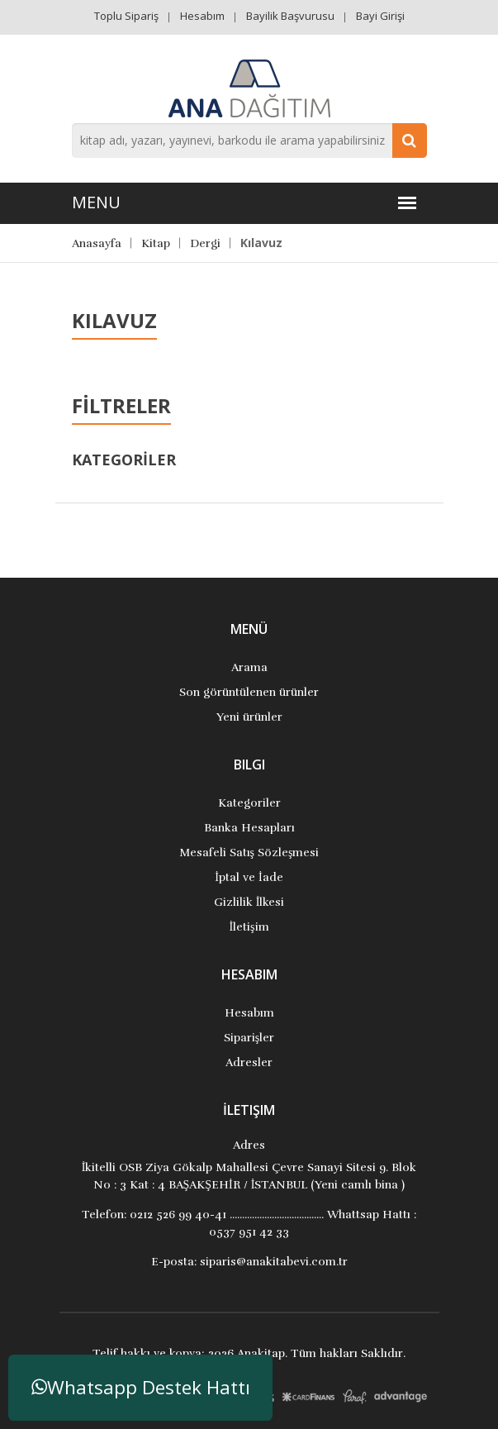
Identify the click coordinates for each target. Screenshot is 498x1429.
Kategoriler (249, 803)
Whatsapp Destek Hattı (140, 1387)
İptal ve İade (248, 877)
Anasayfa (96, 243)
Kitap (155, 243)
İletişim (248, 927)
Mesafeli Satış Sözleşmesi (249, 852)
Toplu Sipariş (126, 15)
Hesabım (202, 15)
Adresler (249, 1062)
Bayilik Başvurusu (290, 15)
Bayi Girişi (380, 15)
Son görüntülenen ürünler (249, 692)
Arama (249, 667)
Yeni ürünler (249, 717)
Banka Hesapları (249, 828)
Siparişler (249, 1038)
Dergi (205, 243)
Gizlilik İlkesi (249, 902)
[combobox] (249, 140)
